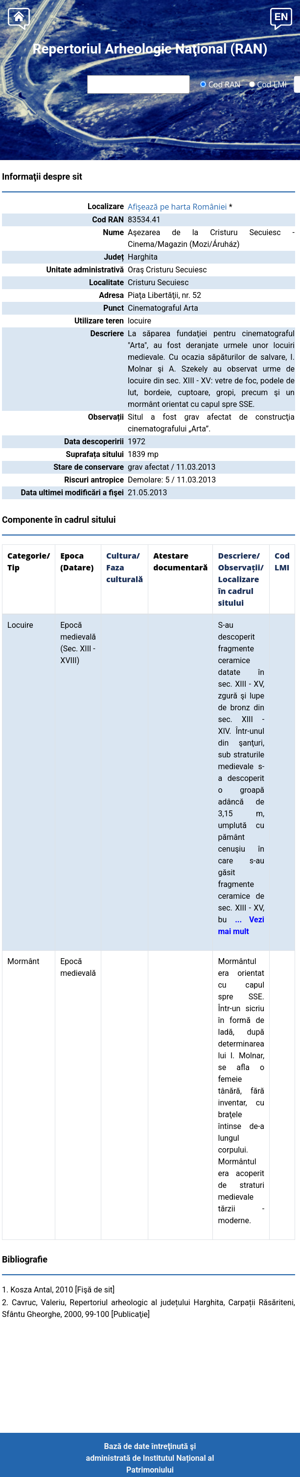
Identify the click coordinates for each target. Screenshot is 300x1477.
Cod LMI (268, 84)
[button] (281, 18)
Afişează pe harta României (177, 206)
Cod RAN (220, 84)
